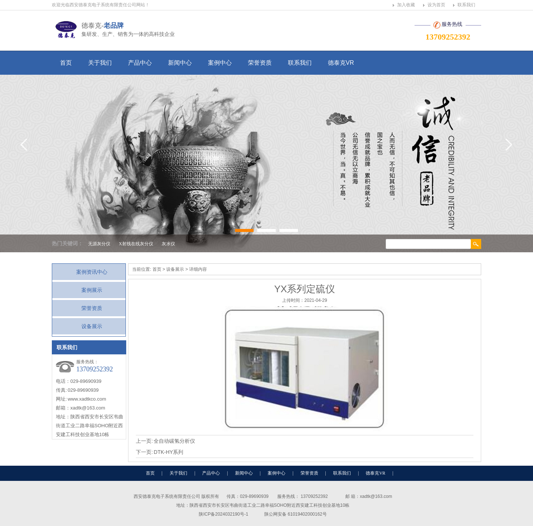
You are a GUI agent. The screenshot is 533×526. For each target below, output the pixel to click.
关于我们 (100, 63)
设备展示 (91, 326)
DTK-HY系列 (168, 452)
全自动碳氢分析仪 (174, 441)
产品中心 (140, 63)
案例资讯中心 (91, 272)
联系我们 (466, 4)
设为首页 (436, 4)
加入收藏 (406, 4)
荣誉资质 (260, 63)
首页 (66, 63)
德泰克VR (341, 63)
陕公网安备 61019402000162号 (295, 514)
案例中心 (220, 63)
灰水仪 (168, 243)
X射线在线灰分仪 (136, 243)
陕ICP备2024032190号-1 (223, 514)
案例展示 (91, 290)
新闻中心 (180, 63)
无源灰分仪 (99, 243)
